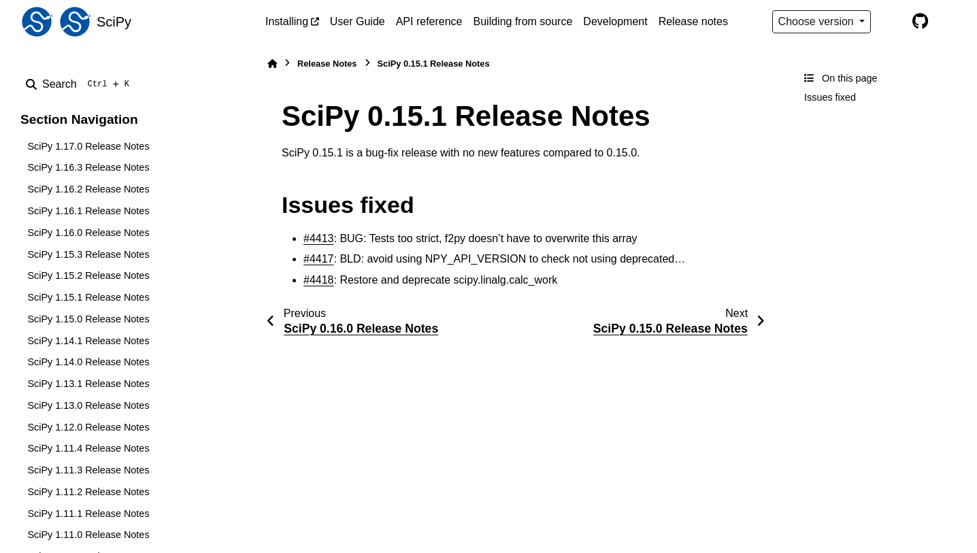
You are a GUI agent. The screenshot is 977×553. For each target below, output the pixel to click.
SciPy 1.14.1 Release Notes (88, 340)
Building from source (523, 21)
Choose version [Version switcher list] (817, 21)
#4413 (318, 238)
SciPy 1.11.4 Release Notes (88, 448)
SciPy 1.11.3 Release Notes (88, 470)
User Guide (357, 21)
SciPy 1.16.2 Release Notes (88, 189)
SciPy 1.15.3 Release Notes (88, 254)
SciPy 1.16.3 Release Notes (88, 167)
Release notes (693, 21)
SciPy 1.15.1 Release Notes (88, 297)
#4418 (318, 280)
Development (615, 21)
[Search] (80, 84)
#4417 (318, 259)
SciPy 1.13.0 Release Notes (88, 405)
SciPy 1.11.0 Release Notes (88, 534)
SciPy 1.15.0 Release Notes (88, 319)
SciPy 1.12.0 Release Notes (88, 427)
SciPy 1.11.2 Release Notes (88, 491)
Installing (286, 21)
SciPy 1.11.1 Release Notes (88, 513)
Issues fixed (830, 97)
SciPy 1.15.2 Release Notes (88, 275)
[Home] (272, 63)
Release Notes (327, 63)
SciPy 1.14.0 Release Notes (88, 361)
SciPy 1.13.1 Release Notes (88, 383)
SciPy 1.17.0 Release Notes (88, 146)
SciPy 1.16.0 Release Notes (88, 232)
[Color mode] (891, 21)
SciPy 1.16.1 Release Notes (88, 210)
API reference (429, 21)
